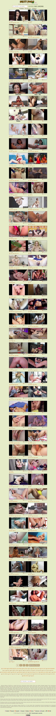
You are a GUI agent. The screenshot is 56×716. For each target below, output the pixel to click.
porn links (40, 713)
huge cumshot (16, 671)
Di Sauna (34, 414)
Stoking (34, 239)
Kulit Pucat (17, 633)
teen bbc (25, 671)
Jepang (11, 23)
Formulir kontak (35, 713)
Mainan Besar (12, 52)
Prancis (11, 152)
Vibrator (15, 196)
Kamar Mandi (12, 356)
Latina (15, 604)
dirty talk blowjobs (17, 669)
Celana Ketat (35, 181)
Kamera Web (15, 502)
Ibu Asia (30, 356)
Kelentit (31, 123)
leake (40, 671)
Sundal (30, 254)
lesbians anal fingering (44, 672)
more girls (25, 672)
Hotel (11, 604)
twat (19, 674)
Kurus (11, 502)
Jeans (16, 210)
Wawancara (31, 385)
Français (22, 711)
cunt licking (36, 671)
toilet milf (15, 674)
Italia (11, 327)
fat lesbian (5, 669)
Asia (34, 575)
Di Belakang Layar (13, 400)
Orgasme (30, 225)
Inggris (17, 356)
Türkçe (32, 711)
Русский (42, 711)
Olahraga (11, 414)
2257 (30, 713)
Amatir (11, 487)
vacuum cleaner (52, 674)
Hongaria (11, 633)
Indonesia (31, 196)
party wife (30, 671)
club (4, 671)
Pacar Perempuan (36, 37)
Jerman (30, 181)
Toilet (30, 298)
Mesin (30, 487)
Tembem (30, 66)
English (7, 711)
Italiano (27, 711)
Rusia (17, 385)
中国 (50, 711)
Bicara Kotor (31, 327)
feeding (52, 671)
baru (35, 6)
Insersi (11, 37)
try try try (37, 672)
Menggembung (12, 648)
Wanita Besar (16, 487)
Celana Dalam (36, 210)
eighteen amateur (45, 674)
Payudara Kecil (18, 648)
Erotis (30, 312)
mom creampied (10, 669)
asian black (31, 672)
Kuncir (30, 239)
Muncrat (11, 196)
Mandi (15, 458)
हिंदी (46, 711)
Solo (37, 81)
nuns (11, 671)
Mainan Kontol (12, 225)
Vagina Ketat (16, 254)
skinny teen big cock (35, 669)
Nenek (11, 283)
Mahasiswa (12, 473)
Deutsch (12, 711)
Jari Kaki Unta (32, 152)
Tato (30, 283)
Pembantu (11, 298)
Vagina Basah (31, 137)
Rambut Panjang (16, 23)
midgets (21, 671)
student (8, 671)
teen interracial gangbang (5, 672)
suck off (10, 674)
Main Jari (12, 210)
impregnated (20, 672)
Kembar (11, 137)
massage (54, 672)
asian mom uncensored (50, 669)
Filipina (30, 37)
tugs (30, 669)
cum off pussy (43, 669)
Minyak (11, 531)
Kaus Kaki (31, 604)
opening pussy (14, 672)
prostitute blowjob (37, 674)
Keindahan (31, 210)
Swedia (18, 81)
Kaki (11, 662)
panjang (40, 6)
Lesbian (35, 385)
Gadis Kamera (35, 66)
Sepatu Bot (12, 619)
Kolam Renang (12, 385)
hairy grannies (4, 674)
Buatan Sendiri (19, 312)
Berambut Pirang (13, 81)
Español (17, 711)
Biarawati (12, 66)
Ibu (30, 648)
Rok (13, 662)
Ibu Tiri (18, 225)
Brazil (11, 458)
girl (51, 672)
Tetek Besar (31, 502)
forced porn (31, 674)
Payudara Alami (32, 81)
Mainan (36, 371)
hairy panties (25, 669)
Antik (30, 619)
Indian (30, 23)
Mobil (35, 356)
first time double (46, 671)
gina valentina (24, 674)
